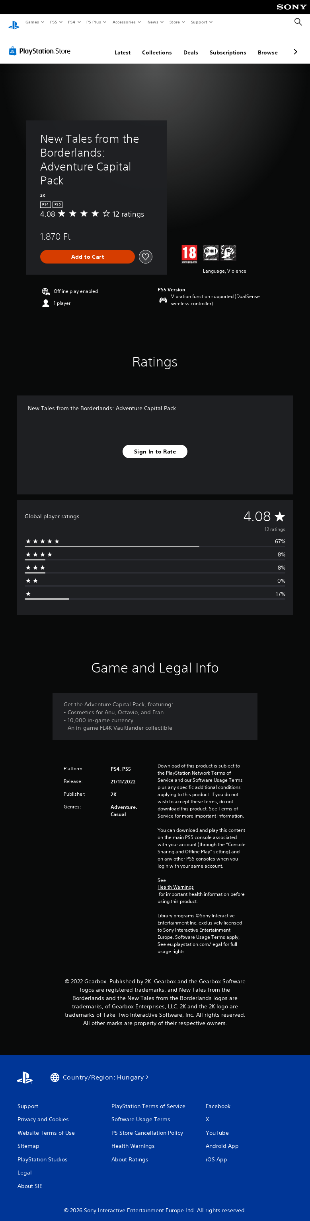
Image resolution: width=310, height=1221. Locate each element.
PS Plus (93, 22)
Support (199, 22)
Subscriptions (228, 44)
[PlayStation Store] (41, 43)
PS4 (72, 22)
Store (174, 22)
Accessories (123, 22)
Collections (157, 44)
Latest (123, 44)
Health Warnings (176, 879)
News (153, 22)
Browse (268, 44)
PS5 (53, 22)
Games (32, 22)
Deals (190, 44)
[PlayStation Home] (14, 22)
